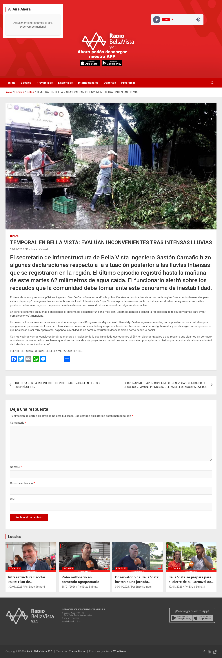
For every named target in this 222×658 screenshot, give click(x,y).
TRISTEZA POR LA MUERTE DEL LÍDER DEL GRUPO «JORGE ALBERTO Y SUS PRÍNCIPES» (57, 385)
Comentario (18, 422)
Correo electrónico (22, 483)
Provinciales (45, 82)
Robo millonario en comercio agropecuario (80, 579)
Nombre (16, 467)
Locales (26, 82)
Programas (128, 82)
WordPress (120, 651)
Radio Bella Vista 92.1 (39, 651)
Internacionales (88, 82)
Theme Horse (77, 651)
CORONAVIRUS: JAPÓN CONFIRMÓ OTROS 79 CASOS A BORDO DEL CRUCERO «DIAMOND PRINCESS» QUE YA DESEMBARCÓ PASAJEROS (165, 385)
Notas (14, 235)
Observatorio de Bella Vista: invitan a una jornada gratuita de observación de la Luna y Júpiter (137, 584)
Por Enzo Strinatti (34, 586)
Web (12, 499)
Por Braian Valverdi (37, 249)
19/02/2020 (17, 249)
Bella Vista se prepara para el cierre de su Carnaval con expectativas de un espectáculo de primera (190, 584)
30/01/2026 (15, 586)
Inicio (11, 82)
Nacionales (65, 82)
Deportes (110, 82)
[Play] (156, 19)
